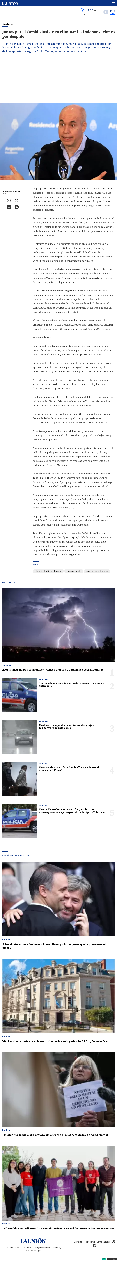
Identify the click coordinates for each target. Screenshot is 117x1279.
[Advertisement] (58, 80)
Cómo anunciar (103, 1242)
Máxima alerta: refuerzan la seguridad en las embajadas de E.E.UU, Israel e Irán (55, 1041)
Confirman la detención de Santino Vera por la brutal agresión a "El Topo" (69, 769)
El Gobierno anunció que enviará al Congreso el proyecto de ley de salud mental (55, 1135)
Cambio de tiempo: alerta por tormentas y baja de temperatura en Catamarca (67, 726)
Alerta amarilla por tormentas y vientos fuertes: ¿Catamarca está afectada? (52, 669)
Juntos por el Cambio (97, 571)
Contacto (78, 1242)
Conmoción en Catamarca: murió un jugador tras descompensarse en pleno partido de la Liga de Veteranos (72, 811)
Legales (39, 1250)
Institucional (89, 1242)
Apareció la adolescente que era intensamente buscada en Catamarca (72, 684)
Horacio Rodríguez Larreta (48, 571)
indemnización (74, 571)
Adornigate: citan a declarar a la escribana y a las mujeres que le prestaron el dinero (54, 946)
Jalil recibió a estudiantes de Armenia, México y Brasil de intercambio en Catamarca (58, 1228)
